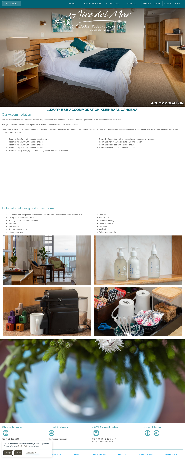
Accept (8, 453)
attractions (56, 454)
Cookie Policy (23, 446)
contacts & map (145, 454)
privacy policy (171, 454)
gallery (76, 454)
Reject (18, 453)
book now (122, 454)
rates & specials (99, 454)
